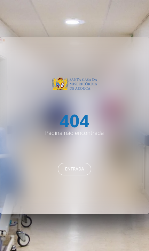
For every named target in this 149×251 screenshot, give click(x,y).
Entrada (74, 169)
